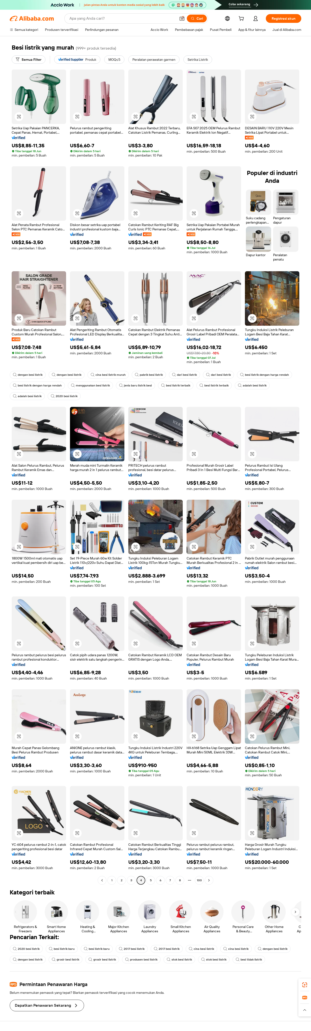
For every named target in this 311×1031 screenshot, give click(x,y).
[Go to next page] (209, 880)
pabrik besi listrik (149, 375)
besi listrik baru (62, 949)
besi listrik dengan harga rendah (264, 375)
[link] (304, 985)
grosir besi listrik (65, 959)
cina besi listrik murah (108, 375)
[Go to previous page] (102, 880)
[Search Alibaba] (122, 18)
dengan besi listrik (28, 375)
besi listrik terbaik (175, 385)
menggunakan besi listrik (90, 385)
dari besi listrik (184, 375)
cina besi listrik (201, 949)
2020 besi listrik (64, 396)
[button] (182, 18)
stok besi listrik (179, 959)
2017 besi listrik (132, 949)
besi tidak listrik (249, 959)
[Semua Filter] (28, 59)
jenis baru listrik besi (135, 385)
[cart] (242, 19)
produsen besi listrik (141, 959)
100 (199, 880)
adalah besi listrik (252, 385)
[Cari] (197, 18)
